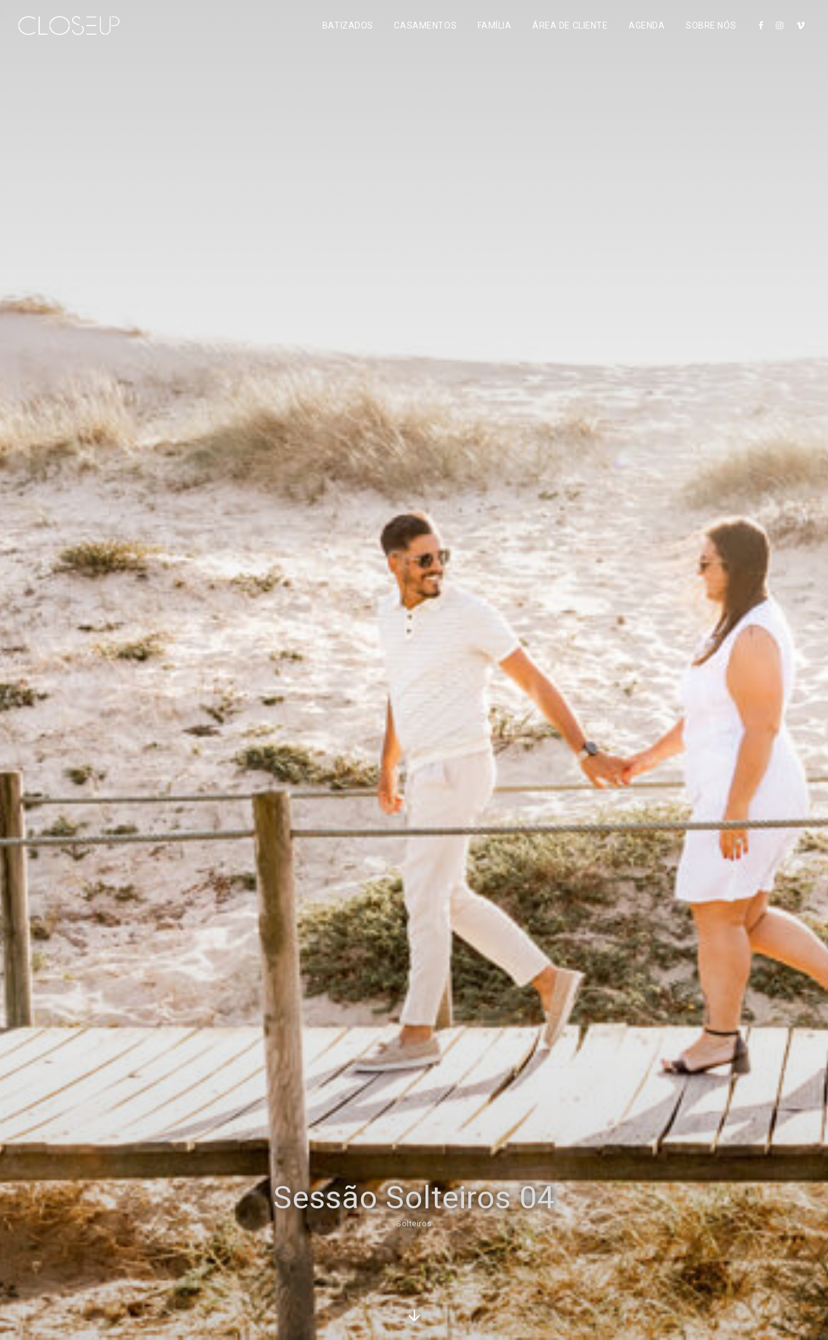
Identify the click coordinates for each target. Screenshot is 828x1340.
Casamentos (425, 25)
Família (495, 25)
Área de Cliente (569, 25)
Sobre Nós (711, 25)
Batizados (347, 25)
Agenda (647, 25)
